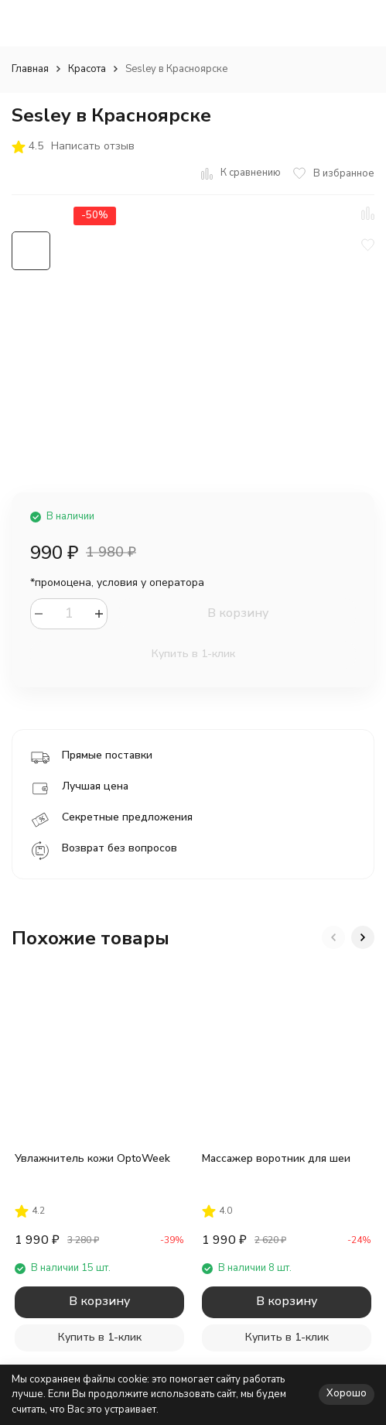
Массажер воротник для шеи (276, 1158)
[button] (333, 937)
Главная (30, 69)
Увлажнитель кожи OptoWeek (92, 1158)
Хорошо (346, 1393)
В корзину (237, 613)
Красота (87, 69)
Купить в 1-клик (193, 653)
